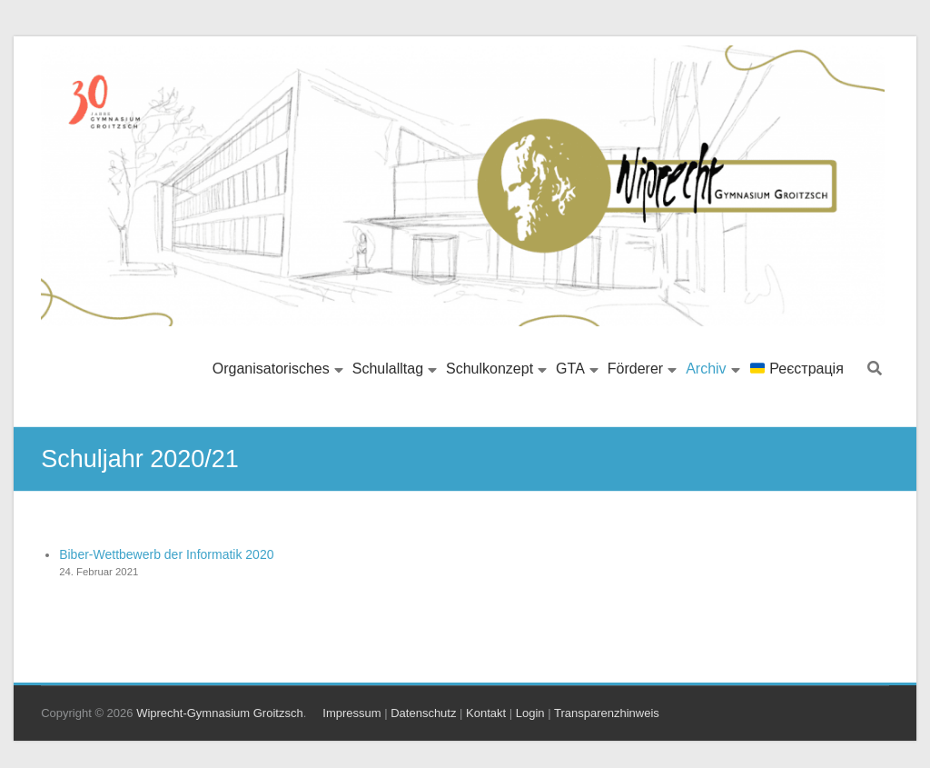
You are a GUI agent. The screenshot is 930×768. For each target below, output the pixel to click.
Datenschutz (423, 713)
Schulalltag (387, 368)
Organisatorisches (271, 368)
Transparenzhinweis (606, 713)
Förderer (635, 368)
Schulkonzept (489, 368)
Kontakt (486, 713)
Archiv (706, 368)
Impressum (351, 713)
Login (530, 713)
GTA (570, 368)
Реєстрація (797, 368)
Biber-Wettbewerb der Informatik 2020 (166, 554)
